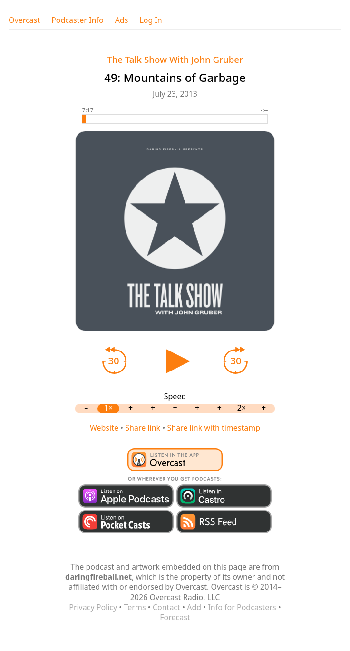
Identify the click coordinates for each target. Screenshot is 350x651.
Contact (166, 607)
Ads (121, 20)
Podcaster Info (77, 20)
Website (104, 427)
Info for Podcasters (242, 607)
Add (194, 607)
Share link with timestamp (213, 427)
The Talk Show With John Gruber (175, 59)
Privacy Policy (93, 607)
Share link (142, 427)
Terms (135, 607)
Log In (150, 20)
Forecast (175, 617)
